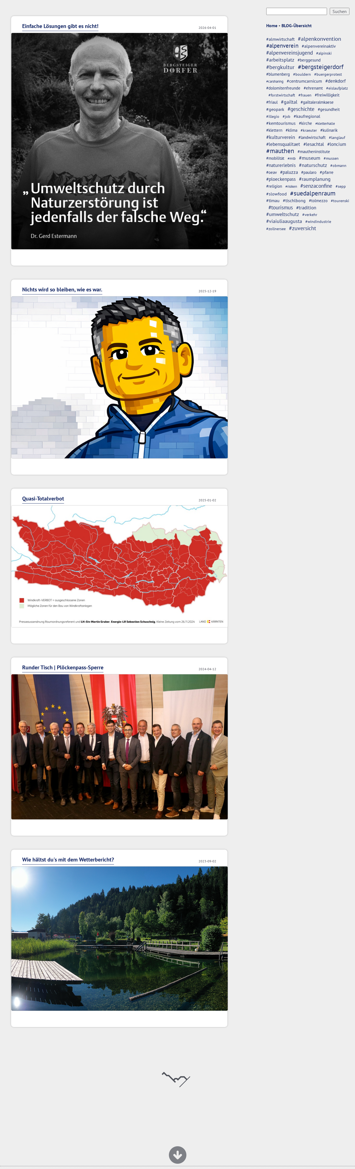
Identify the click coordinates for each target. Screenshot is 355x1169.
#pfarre (326, 172)
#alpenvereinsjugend (289, 52)
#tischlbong (294, 200)
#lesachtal (313, 144)
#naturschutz (313, 165)
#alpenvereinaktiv (319, 46)
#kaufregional (307, 116)
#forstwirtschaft (281, 95)
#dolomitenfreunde (283, 88)
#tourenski (340, 200)
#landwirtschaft (312, 137)
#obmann (338, 165)
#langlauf (337, 137)
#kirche (305, 123)
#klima (291, 130)
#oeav (271, 172)
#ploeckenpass (281, 179)
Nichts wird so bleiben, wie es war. (62, 289)
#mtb (292, 158)
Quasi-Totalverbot (43, 498)
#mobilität (275, 158)
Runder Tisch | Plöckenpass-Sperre (62, 667)
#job (286, 116)
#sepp (341, 186)
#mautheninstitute (314, 151)
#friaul (272, 102)
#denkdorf (335, 81)
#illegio (272, 116)
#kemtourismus (281, 123)
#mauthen (280, 151)
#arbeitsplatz (280, 60)
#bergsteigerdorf (320, 67)
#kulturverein (280, 137)
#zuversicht (302, 228)
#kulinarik (329, 130)
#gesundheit (329, 109)
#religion (274, 186)
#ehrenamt (313, 88)
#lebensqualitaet (283, 144)
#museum (309, 158)
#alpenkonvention (319, 38)
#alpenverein (282, 45)
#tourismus (280, 207)
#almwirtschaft (280, 39)
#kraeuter (309, 130)
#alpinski (324, 53)
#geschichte (301, 109)
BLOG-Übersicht (297, 25)
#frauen (304, 95)
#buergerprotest (328, 74)
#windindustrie (318, 221)
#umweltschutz (282, 214)
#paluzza (289, 172)
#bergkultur (280, 67)
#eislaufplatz (337, 88)
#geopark (275, 109)
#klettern (274, 130)
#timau (273, 200)
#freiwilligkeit (327, 95)
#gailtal (289, 101)
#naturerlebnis (281, 165)
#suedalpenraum (313, 193)
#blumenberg (278, 74)
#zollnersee (276, 228)
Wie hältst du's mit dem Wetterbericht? (68, 859)
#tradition (306, 207)
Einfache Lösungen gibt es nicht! (60, 26)
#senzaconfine (316, 185)
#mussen (331, 158)
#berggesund (309, 60)
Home (271, 25)
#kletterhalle (325, 123)
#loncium (336, 144)
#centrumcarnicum (304, 81)
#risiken (291, 186)
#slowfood (276, 194)
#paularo (308, 172)
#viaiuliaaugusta (284, 221)
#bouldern (302, 74)
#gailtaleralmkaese (317, 102)
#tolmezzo (318, 200)
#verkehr (309, 214)
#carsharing (274, 81)
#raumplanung (315, 179)
